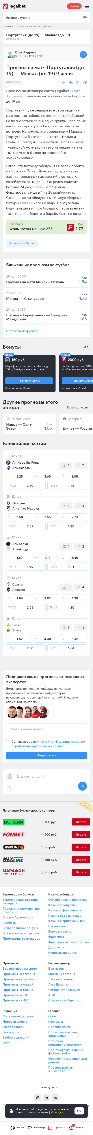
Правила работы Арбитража (60, 1069)
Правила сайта (59, 1027)
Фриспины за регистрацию (68, 942)
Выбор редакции (15, 1037)
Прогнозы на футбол (21, 331)
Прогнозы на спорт (28, 26)
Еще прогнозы (77, 407)
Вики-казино (57, 926)
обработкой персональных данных (37, 746)
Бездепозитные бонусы (20, 928)
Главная (8, 26)
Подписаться (46, 756)
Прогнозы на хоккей (18, 984)
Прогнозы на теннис (18, 990)
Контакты (55, 1022)
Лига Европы (58, 984)
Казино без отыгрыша (64, 916)
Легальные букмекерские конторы (29, 810)
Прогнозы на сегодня (19, 974)
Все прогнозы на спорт (20, 969)
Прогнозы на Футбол (22, 243)
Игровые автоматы (62, 953)
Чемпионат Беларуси (64, 990)
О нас (52, 1016)
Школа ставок (13, 1027)
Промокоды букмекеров (21, 938)
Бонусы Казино (59, 931)
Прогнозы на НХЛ (16, 1000)
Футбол (47, 26)
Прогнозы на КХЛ (16, 995)
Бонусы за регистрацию (21, 933)
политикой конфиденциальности (58, 742)
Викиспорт (11, 1032)
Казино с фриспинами (64, 910)
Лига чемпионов (60, 979)
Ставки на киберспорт (65, 1000)
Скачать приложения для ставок (22, 910)
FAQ (6, 1043)
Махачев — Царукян (18, 1016)
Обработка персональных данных (67, 1060)
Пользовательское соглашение (62, 1034)
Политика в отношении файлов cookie (65, 1051)
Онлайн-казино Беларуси (67, 900)
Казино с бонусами (62, 905)
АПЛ (51, 995)
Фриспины (56, 937)
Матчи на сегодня (61, 974)
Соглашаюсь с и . (48, 744)
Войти (74, 6)
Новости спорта (15, 1022)
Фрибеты (9, 923)
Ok (79, 1111)
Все (85, 347)
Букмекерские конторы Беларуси (20, 901)
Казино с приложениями (66, 921)
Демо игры (56, 947)
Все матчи (56, 969)
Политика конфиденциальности (64, 1042)
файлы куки (55, 1112)
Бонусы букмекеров (18, 917)
